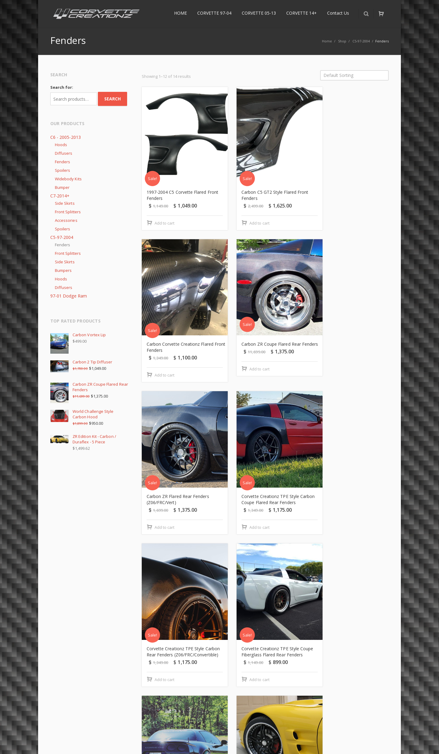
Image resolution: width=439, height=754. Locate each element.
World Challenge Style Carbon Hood (81, 414)
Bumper (62, 187)
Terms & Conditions (283, 719)
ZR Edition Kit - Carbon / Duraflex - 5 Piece (83, 439)
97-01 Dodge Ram (68, 296)
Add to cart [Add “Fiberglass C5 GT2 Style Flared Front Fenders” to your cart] (250, 642)
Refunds (326, 719)
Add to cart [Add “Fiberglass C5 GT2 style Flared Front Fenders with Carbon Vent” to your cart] (335, 642)
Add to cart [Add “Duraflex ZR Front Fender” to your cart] (165, 632)
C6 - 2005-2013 (65, 137)
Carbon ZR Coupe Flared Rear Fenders (89, 386)
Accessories (66, 220)
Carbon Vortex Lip (78, 334)
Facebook (357, 739)
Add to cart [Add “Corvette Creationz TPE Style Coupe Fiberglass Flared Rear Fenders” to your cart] (250, 500)
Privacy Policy (236, 719)
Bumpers (63, 270)
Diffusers (64, 153)
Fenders (62, 161)
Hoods (61, 144)
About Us (144, 719)
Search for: (61, 87)
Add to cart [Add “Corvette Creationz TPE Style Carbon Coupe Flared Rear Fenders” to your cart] (335, 353)
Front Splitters (68, 212)
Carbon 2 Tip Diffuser (81, 362)
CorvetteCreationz (77, 739)
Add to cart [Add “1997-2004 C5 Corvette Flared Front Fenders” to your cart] (165, 212)
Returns (112, 719)
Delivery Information (189, 719)
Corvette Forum (383, 739)
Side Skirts (65, 203)
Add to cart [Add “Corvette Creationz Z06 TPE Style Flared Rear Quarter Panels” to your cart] (335, 494)
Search (112, 99)
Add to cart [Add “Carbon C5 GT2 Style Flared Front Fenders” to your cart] (250, 212)
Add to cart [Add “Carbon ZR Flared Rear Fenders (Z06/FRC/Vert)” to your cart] (250, 353)
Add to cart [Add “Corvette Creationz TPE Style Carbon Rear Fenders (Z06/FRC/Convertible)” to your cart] (165, 500)
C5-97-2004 (61, 237)
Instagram (370, 739)
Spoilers (62, 170)
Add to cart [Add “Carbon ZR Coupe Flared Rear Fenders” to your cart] (165, 353)
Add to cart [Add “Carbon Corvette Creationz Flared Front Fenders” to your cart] (335, 212)
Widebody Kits (68, 179)
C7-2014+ (60, 196)
